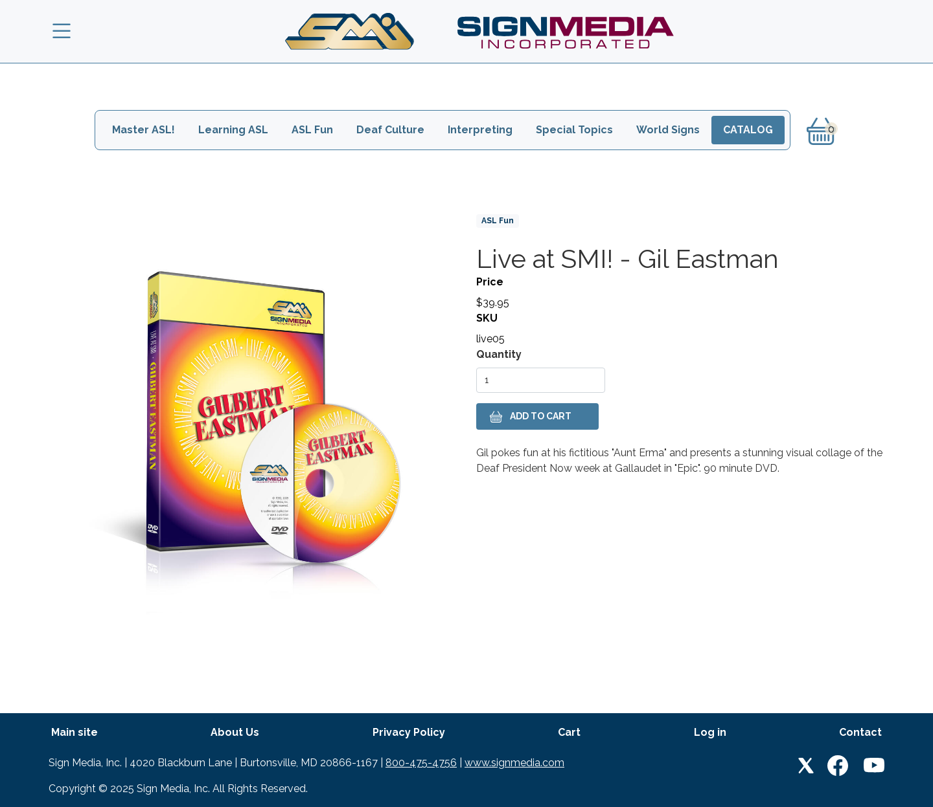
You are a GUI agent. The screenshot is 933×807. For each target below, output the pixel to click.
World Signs (668, 130)
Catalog (748, 130)
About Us (235, 732)
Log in (710, 732)
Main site (74, 732)
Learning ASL (233, 130)
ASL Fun (312, 130)
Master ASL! (143, 130)
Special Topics (574, 130)
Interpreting (480, 130)
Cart (569, 732)
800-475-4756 (421, 763)
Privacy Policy (409, 732)
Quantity (499, 354)
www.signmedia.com (514, 763)
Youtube (874, 765)
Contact (860, 732)
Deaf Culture (390, 130)
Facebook (837, 765)
